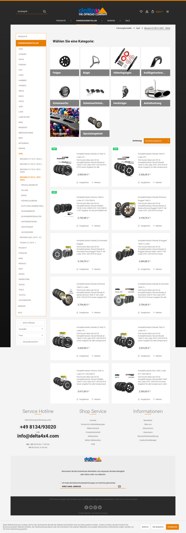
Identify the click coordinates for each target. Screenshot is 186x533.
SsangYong (24, 279)
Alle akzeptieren (158, 527)
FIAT (20, 70)
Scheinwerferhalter (31, 216)
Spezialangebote (29, 185)
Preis (21, 335)
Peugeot (23, 248)
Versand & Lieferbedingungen (93, 424)
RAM (21, 258)
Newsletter (148, 420)
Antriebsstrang (29, 222)
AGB (93, 444)
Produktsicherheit (93, 432)
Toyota (22, 295)
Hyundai (22, 85)
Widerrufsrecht (93, 428)
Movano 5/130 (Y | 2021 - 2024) (31, 178)
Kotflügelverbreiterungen (33, 206)
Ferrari (22, 65)
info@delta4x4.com (38, 436)
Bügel (24, 195)
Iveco (21, 101)
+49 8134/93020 (38, 427)
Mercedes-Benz (26, 133)
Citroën (22, 54)
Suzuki (22, 284)
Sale (20, 313)
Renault (22, 263)
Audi (21, 49)
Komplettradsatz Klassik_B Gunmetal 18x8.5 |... (153, 285)
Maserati (23, 127)
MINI (21, 138)
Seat (21, 269)
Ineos (21, 91)
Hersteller (23, 329)
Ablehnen (145, 527)
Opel (21, 154)
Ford (21, 75)
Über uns (148, 424)
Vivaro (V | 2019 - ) (28, 243)
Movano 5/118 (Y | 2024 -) (31, 159)
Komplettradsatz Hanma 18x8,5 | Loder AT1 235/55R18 (90, 199)
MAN (21, 122)
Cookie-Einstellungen (147, 440)
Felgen (24, 190)
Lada (21, 112)
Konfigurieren (172, 527)
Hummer (23, 80)
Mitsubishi (24, 143)
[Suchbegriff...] (32, 11)
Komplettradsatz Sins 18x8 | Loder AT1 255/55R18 (152, 372)
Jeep (21, 107)
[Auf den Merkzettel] (96, 182)
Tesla (21, 290)
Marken (21, 306)
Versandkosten (87, 499)
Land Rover (24, 117)
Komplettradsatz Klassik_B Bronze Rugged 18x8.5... (152, 199)
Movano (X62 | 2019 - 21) (31, 237)
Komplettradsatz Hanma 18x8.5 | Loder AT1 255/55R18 (90, 372)
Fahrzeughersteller (28, 43)
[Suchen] (44, 11)
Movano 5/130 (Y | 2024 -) (31, 164)
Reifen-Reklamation (93, 440)
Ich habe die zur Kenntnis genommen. (89, 483)
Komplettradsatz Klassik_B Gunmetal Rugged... (92, 242)
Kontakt (93, 420)
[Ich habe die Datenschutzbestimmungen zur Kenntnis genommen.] (61, 483)
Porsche (23, 253)
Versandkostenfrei (30, 342)
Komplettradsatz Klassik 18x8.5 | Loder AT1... (151, 155)
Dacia (21, 59)
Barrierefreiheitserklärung (148, 436)
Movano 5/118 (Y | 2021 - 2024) (31, 170)
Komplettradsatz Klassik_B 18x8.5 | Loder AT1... (91, 155)
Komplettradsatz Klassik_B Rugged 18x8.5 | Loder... (152, 242)
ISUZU (21, 96)
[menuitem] (32, 11)
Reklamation (93, 436)
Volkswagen (25, 300)
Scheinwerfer (28, 211)
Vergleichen (83, 182)
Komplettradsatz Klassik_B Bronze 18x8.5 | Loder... (91, 285)
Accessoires (27, 232)
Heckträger (27, 227)
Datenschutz (148, 428)
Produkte (22, 36)
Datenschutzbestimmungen (83, 483)
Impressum (148, 432)
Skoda (22, 274)
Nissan (22, 148)
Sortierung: (137, 141)
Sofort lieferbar (29, 323)
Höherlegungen (29, 201)
